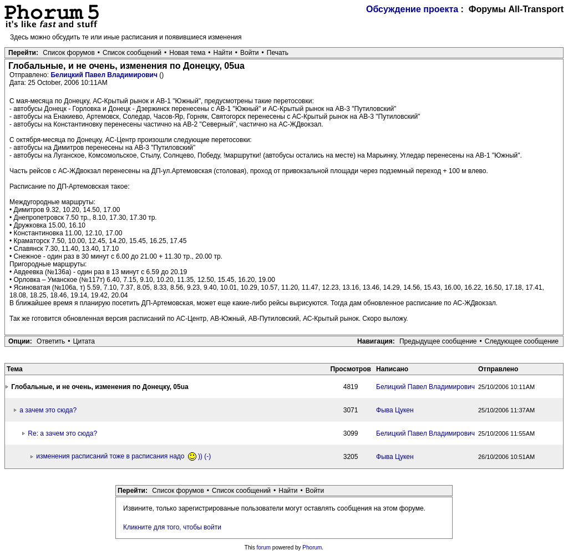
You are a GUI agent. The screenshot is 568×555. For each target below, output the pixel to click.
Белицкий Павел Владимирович (104, 75)
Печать (277, 53)
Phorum (312, 547)
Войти (249, 53)
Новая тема (187, 53)
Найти (223, 53)
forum (264, 547)
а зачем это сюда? (48, 410)
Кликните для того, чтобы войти (172, 527)
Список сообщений (132, 53)
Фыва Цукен (395, 410)
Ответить (51, 341)
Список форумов (69, 53)
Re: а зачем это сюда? (62, 433)
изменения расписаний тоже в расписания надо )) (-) (123, 456)
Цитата (84, 341)
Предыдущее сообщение (438, 341)
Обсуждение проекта (412, 9)
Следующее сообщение (522, 341)
